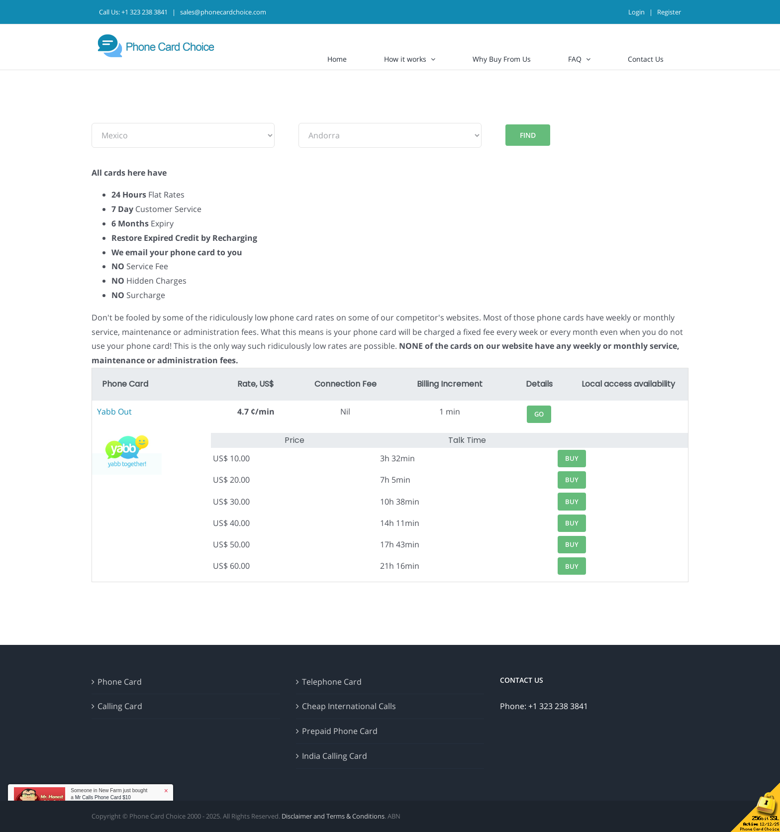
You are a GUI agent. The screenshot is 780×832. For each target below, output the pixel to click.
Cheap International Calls (349, 706)
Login (636, 11)
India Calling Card (334, 755)
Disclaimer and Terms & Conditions (333, 816)
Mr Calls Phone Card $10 (103, 797)
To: (304, 115)
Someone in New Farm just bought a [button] (109, 794)
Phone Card (120, 681)
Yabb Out (114, 411)
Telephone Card (332, 681)
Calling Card (120, 706)
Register (669, 11)
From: (102, 115)
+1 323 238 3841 (144, 11)
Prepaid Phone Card (340, 731)
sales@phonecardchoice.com (223, 11)
